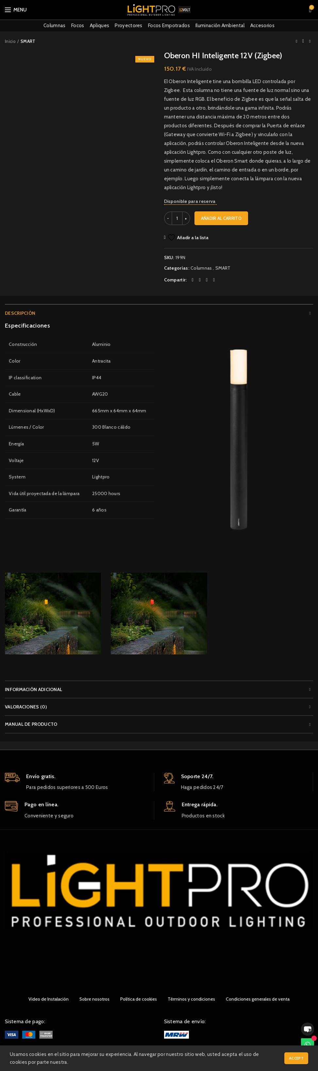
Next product (309, 41)
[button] (307, 1029)
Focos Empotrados (169, 25)
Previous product (296, 41)
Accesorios (262, 25)
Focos (77, 25)
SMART (28, 41)
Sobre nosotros (94, 999)
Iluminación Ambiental (219, 25)
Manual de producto (31, 724)
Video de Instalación (48, 999)
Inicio (10, 41)
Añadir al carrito (221, 218)
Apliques (99, 25)
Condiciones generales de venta (258, 999)
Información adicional (33, 689)
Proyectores (128, 25)
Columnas (54, 25)
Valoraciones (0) (26, 707)
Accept (296, 1058)
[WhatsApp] (307, 1044)
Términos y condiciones (191, 999)
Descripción (20, 313)
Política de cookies (138, 999)
